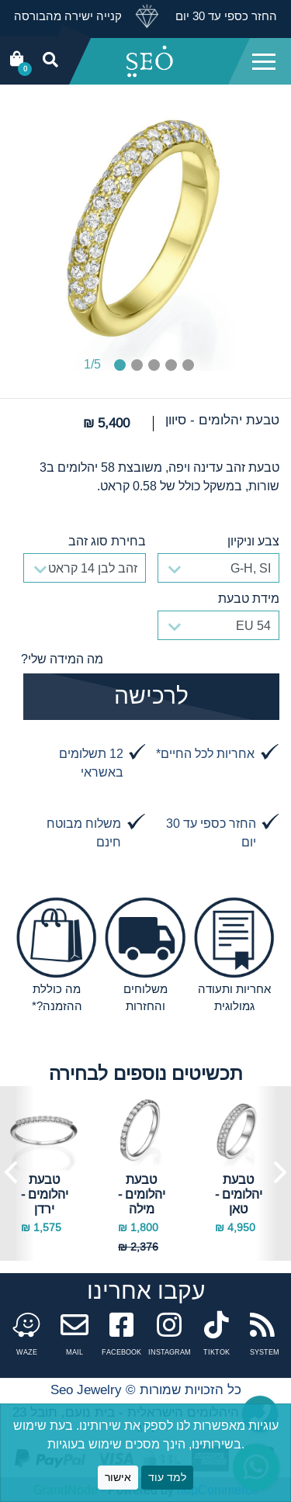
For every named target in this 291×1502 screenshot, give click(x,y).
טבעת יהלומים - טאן (238, 1194)
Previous (17, 1173)
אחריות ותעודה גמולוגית (234, 997)
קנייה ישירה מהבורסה (68, 15)
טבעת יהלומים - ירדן (44, 1194)
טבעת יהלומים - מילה (141, 1194)
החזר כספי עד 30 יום (224, 15)
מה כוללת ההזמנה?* (57, 997)
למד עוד (167, 1477)
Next (273, 1173)
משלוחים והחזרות (145, 997)
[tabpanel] (146, 230)
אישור (118, 1477)
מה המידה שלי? (62, 659)
